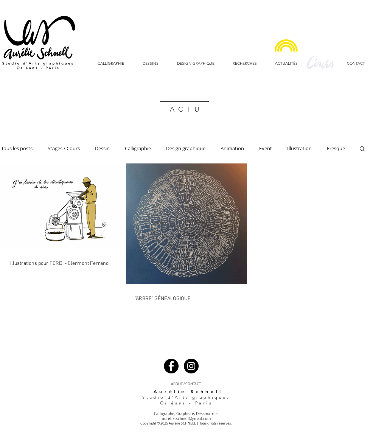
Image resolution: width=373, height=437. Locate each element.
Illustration (299, 148)
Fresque (336, 148)
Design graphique (185, 148)
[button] (362, 149)
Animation (232, 148)
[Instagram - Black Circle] (191, 366)
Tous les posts (17, 148)
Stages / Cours (64, 148)
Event (265, 148)
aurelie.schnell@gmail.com (186, 418)
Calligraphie (138, 148)
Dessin (102, 148)
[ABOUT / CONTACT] (186, 384)
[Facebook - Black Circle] (171, 366)
